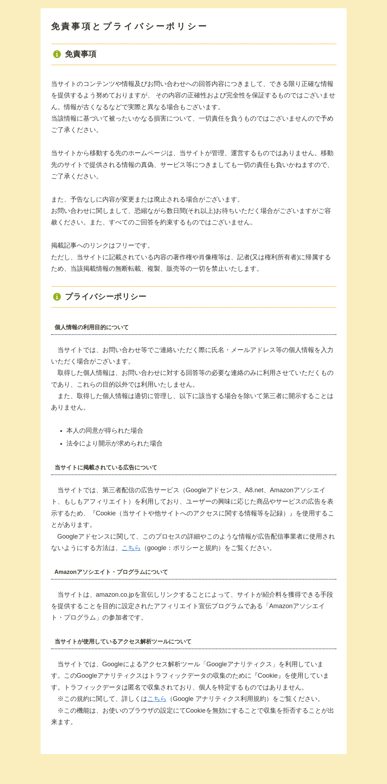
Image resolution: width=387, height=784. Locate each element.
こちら (131, 547)
